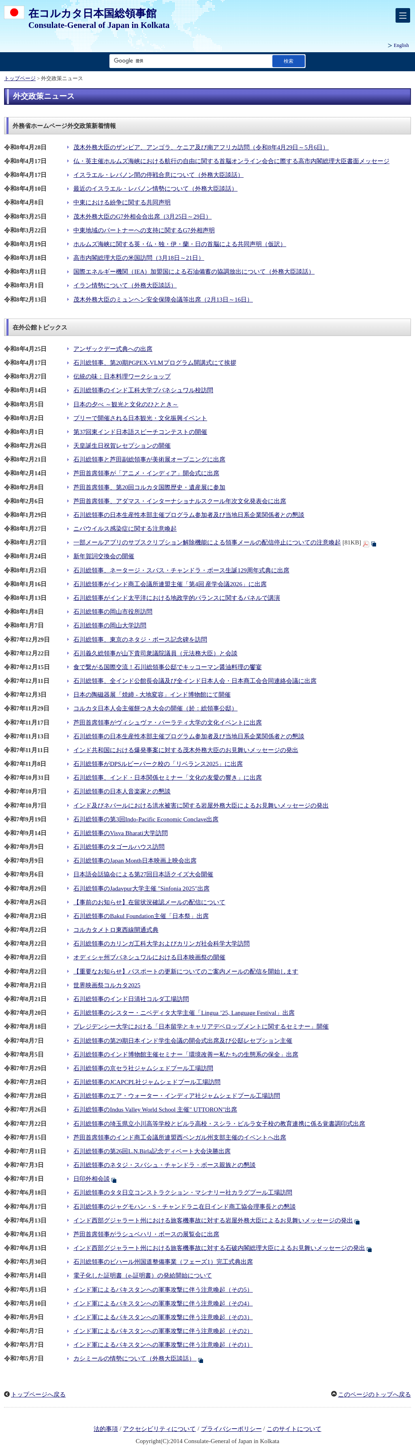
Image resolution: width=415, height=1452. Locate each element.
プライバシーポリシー (231, 1429)
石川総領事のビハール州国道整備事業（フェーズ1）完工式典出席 (163, 1262)
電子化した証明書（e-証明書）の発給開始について (142, 1275)
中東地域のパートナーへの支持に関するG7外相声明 (143, 230)
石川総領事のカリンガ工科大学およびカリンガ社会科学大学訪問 (161, 943)
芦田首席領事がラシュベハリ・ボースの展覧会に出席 (146, 1234)
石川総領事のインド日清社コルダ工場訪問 (131, 999)
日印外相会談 (91, 1179)
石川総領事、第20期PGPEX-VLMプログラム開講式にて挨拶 (154, 362)
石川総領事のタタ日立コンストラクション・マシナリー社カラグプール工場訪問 (182, 1192)
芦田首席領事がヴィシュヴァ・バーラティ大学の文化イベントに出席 (167, 722)
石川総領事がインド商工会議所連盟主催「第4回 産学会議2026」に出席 (170, 584)
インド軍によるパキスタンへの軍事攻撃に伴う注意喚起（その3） (163, 1317)
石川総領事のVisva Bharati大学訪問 (120, 833)
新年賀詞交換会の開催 (103, 556)
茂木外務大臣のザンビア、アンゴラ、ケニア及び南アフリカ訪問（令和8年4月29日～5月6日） (201, 147)
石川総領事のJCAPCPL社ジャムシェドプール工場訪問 (146, 1082)
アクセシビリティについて (159, 1429)
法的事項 (106, 1429)
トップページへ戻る (38, 1394)
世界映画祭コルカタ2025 (106, 985)
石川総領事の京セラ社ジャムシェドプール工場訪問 (143, 1068)
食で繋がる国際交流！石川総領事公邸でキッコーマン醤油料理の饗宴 (167, 667)
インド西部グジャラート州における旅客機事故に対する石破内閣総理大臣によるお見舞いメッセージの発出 (219, 1248)
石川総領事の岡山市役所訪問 (112, 611)
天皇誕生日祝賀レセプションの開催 (122, 445)
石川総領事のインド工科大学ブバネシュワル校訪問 (143, 390)
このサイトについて (294, 1429)
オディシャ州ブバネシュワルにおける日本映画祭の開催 (149, 957)
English (401, 45)
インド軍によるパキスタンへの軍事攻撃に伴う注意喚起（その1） (163, 1344)
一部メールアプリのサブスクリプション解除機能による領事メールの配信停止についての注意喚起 (207, 542)
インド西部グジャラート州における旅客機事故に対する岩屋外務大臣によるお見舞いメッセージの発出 (213, 1220)
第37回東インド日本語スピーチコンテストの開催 (140, 432)
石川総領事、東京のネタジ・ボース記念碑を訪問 (140, 639)
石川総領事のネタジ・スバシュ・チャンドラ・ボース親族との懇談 (164, 1165)
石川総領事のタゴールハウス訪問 (119, 847)
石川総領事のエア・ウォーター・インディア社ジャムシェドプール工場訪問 (176, 1096)
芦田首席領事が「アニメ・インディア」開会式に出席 (146, 473)
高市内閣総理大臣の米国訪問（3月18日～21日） (138, 258)
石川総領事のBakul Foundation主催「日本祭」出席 (141, 916)
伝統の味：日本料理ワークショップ (122, 376)
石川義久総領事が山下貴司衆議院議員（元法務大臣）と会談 (155, 653)
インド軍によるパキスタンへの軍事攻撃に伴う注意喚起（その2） (163, 1331)
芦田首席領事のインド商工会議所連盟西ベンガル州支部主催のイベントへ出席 (179, 1137)
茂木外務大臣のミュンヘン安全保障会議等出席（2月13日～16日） (163, 299)
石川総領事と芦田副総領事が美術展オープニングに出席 (149, 459)
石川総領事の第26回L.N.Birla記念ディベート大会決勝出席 (152, 1151)
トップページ (20, 78)
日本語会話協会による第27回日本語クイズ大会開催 (143, 874)
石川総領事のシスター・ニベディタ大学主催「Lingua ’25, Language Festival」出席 (183, 1013)
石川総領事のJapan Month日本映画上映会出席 (134, 860)
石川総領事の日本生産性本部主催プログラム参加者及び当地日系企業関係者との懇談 (188, 515)
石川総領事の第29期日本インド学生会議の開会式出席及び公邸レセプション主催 (182, 1040)
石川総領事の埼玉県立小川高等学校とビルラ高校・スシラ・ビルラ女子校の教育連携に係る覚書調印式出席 (219, 1123)
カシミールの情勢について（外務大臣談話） (135, 1358)
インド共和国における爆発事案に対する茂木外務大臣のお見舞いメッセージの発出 (185, 750)
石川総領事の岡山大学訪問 (109, 625)
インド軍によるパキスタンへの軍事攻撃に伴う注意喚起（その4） (163, 1303)
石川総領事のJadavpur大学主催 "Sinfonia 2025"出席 (141, 888)
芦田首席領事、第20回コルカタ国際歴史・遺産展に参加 (149, 487)
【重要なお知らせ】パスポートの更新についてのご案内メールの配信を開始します (185, 971)
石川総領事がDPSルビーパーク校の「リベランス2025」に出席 (158, 764)
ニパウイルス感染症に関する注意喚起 (125, 528)
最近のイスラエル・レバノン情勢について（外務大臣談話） (155, 188)
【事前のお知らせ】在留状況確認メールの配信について (149, 902)
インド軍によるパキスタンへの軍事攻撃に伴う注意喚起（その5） (163, 1289)
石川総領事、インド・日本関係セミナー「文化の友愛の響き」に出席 (167, 777)
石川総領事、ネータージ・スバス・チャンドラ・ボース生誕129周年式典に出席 (181, 570)
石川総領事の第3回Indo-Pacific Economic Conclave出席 (145, 819)
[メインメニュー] (403, 15)
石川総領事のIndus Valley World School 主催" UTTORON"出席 (155, 1109)
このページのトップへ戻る (374, 1394)
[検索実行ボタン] (288, 61)
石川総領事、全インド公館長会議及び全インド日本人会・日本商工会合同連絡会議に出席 (195, 681)
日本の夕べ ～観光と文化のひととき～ (125, 404)
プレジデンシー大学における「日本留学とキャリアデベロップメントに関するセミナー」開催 (201, 1026)
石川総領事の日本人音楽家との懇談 (122, 791)
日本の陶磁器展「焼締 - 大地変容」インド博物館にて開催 (152, 694)
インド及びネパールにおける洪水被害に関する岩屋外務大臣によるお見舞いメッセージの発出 (201, 805)
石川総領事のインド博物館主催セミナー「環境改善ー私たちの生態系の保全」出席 (185, 1054)
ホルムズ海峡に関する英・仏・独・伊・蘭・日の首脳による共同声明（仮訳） (179, 244)
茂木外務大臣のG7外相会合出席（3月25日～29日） (142, 216)
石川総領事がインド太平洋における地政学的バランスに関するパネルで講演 (176, 598)
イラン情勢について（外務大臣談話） (125, 285)
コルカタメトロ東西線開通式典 (115, 930)
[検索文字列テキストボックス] (189, 61)
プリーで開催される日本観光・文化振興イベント (140, 418)
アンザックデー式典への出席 (112, 349)
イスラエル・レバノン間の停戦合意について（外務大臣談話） (158, 175)
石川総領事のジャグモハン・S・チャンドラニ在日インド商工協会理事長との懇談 (184, 1206)
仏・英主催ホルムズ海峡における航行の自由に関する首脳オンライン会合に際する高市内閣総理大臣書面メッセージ (231, 161)
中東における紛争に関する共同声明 (122, 202)
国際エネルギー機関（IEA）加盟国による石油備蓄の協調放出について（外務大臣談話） (193, 271)
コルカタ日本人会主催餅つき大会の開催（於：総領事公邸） (155, 708)
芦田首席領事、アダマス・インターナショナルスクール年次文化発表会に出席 (179, 501)
